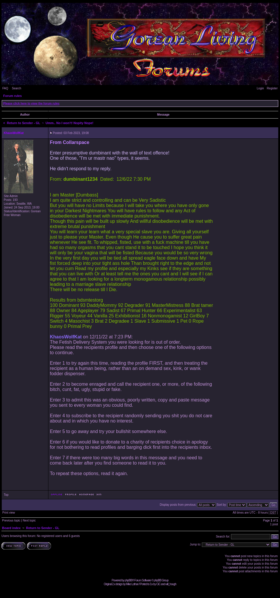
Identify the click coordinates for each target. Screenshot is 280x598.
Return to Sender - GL (23, 123)
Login (260, 88)
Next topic (29, 520)
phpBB (128, 580)
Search (16, 88)
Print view (8, 512)
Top (6, 494)
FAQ (5, 88)
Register (272, 88)
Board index (11, 528)
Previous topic (11, 520)
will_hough (170, 584)
